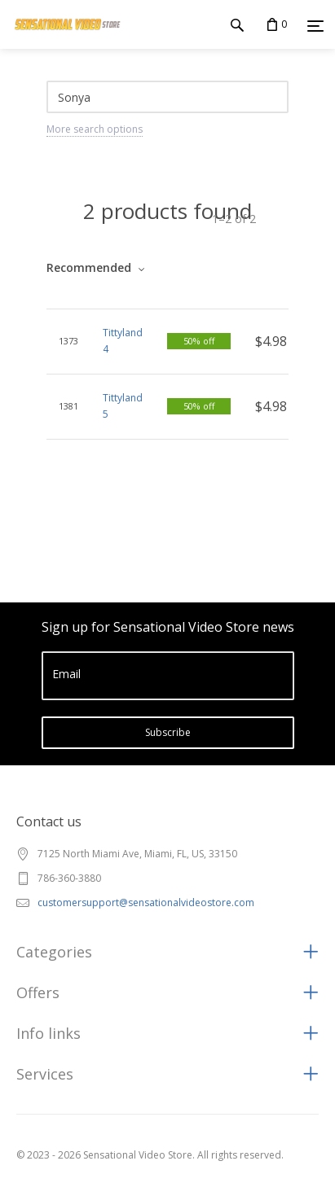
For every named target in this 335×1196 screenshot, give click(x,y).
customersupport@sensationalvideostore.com (145, 902)
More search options (94, 129)
